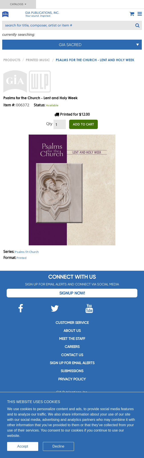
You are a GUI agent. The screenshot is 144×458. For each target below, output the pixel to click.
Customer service (72, 323)
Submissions (72, 371)
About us (72, 331)
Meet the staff (72, 339)
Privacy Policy (72, 379)
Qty (49, 123)
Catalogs (18, 4)
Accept (22, 446)
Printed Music (38, 60)
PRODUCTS (11, 60)
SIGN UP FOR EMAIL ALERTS (72, 363)
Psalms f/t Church (27, 252)
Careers (72, 347)
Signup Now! (72, 293)
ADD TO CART (83, 124)
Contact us (72, 355)
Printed (21, 258)
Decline (58, 446)
